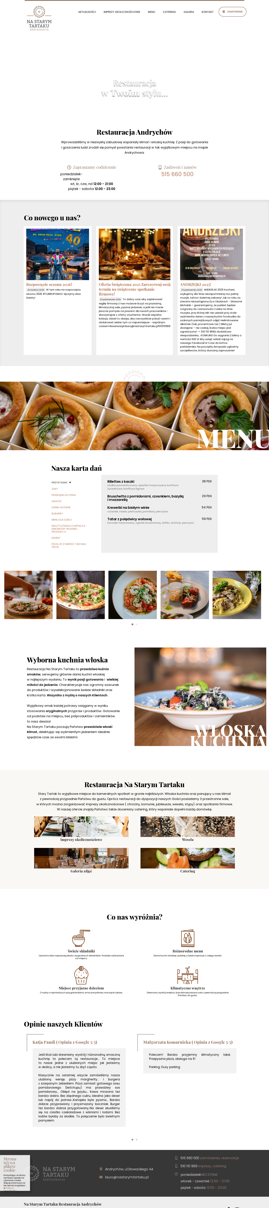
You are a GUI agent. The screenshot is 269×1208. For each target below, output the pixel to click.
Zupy (55, 488)
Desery (56, 537)
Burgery (57, 513)
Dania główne (61, 507)
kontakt (208, 12)
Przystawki (60, 482)
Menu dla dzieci (62, 519)
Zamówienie (233, 11)
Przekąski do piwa (64, 494)
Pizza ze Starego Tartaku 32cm (69, 545)
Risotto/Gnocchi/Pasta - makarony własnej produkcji (69, 528)
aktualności (87, 12)
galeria (189, 12)
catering (169, 12)
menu (151, 12)
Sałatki (56, 501)
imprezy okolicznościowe (122, 12)
